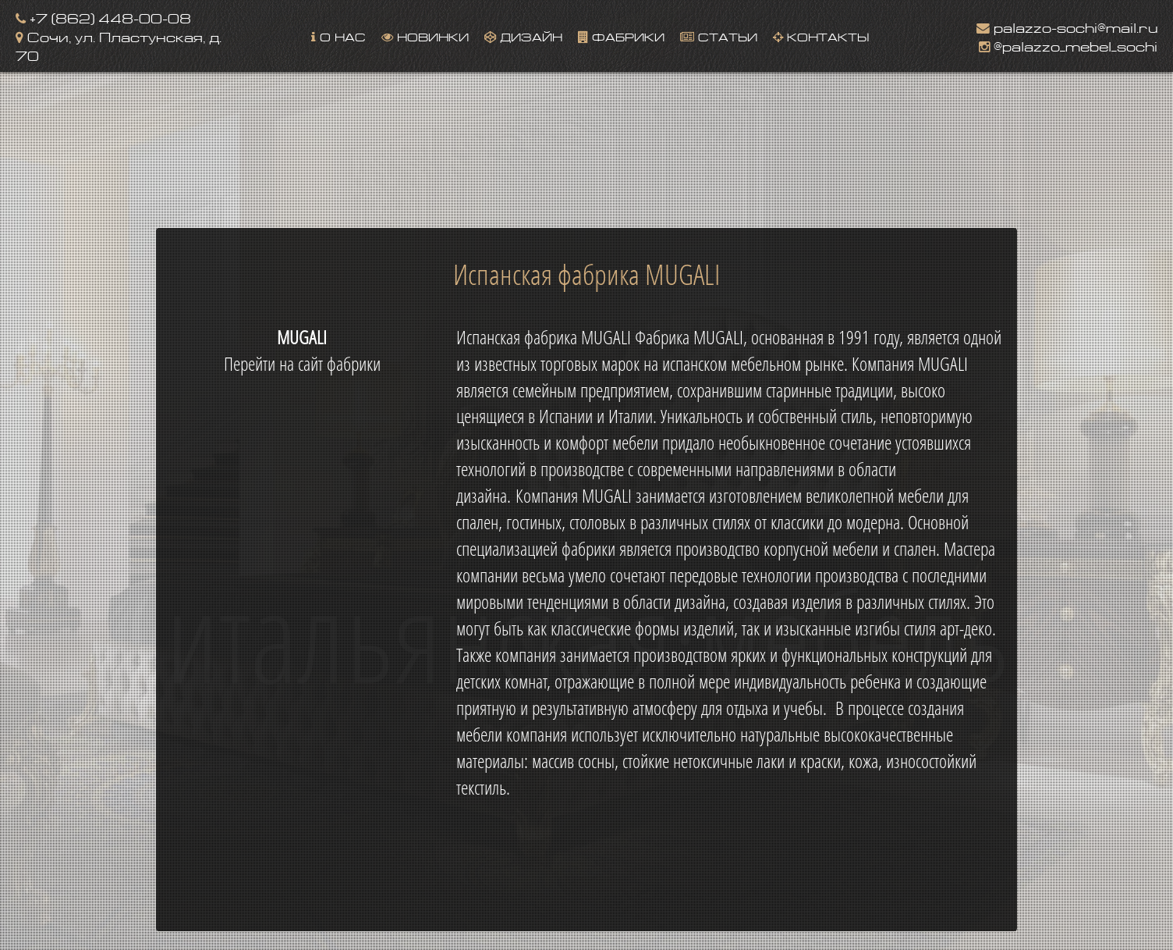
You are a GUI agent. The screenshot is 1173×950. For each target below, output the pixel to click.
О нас (338, 35)
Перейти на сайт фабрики (302, 363)
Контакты (821, 35)
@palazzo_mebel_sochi (1068, 44)
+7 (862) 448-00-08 (103, 16)
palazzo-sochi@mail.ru (1066, 26)
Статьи (718, 35)
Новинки (425, 35)
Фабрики (621, 35)
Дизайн (523, 35)
